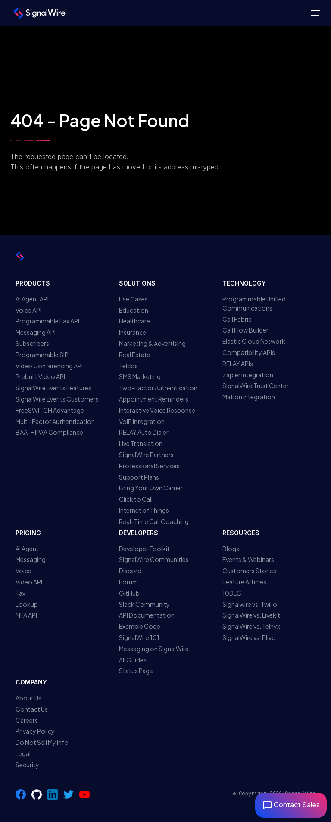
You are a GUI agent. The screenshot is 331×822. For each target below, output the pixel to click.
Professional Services (149, 466)
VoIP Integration (142, 421)
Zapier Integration (247, 375)
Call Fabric (237, 319)
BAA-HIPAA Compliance (49, 432)
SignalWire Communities (154, 559)
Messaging (31, 559)
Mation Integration (248, 397)
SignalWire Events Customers (57, 399)
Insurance (132, 332)
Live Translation (140, 443)
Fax (20, 593)
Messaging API (36, 332)
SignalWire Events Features (53, 388)
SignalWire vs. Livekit (251, 615)
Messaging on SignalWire (154, 649)
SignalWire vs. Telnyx (251, 626)
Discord (130, 570)
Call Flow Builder (245, 330)
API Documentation (147, 615)
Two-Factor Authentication (158, 388)
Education (133, 310)
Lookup (27, 604)
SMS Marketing (140, 376)
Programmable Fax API (47, 321)
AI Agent (27, 548)
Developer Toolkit (144, 548)
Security (27, 765)
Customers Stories (249, 570)
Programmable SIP (42, 354)
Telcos (128, 366)
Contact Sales (291, 804)
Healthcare (134, 321)
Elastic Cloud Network (253, 341)
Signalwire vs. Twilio (249, 604)
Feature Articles (244, 582)
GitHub (129, 593)
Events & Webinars (248, 559)
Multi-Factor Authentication (55, 421)
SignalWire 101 (139, 637)
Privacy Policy (35, 731)
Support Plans (139, 477)
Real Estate (134, 354)
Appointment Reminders (153, 399)
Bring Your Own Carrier (151, 488)
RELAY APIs (237, 363)
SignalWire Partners (146, 454)
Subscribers (32, 343)
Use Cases (133, 299)
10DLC (231, 593)
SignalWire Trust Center (255, 385)
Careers (27, 720)
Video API (29, 582)
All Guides (133, 660)
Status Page (136, 671)
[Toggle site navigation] (315, 13)
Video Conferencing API (49, 366)
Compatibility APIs (248, 352)
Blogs (230, 548)
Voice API (28, 310)
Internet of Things (144, 510)
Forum (128, 582)
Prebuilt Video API (40, 376)
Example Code (139, 626)
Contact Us (32, 709)
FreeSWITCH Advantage (50, 410)
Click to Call (136, 499)
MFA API (26, 615)
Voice (23, 570)
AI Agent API (32, 299)
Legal (23, 753)
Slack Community (144, 604)
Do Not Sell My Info (42, 742)
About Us (28, 698)
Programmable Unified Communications (254, 303)
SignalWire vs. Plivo (249, 637)
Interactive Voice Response (157, 410)
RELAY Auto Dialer (144, 432)
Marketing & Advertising (152, 343)
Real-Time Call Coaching (154, 521)
